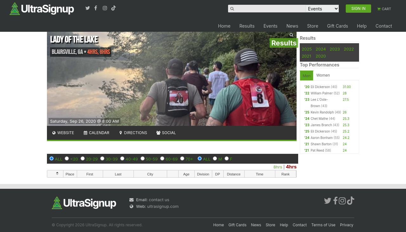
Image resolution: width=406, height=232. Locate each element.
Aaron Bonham (322, 138)
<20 (74, 158)
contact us (159, 199)
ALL (58, 158)
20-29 (92, 158)
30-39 (112, 158)
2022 (349, 48)
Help (362, 26)
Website (62, 132)
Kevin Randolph (322, 112)
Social (166, 132)
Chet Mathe (319, 118)
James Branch (321, 125)
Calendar (96, 132)
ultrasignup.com (163, 206)
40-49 (132, 158)
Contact (384, 26)
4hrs (291, 167)
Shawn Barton (321, 144)
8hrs (277, 166)
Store (312, 26)
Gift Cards (337, 26)
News (292, 26)
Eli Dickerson (320, 87)
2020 (321, 55)
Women (323, 75)
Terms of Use (323, 224)
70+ (189, 158)
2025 (307, 48)
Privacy (346, 224)
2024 (321, 48)
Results (247, 26)
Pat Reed (317, 150)
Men (307, 75)
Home (224, 26)
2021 (306, 55)
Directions (132, 132)
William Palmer (322, 93)
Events (271, 26)
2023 (335, 48)
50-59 (152, 158)
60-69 (172, 158)
